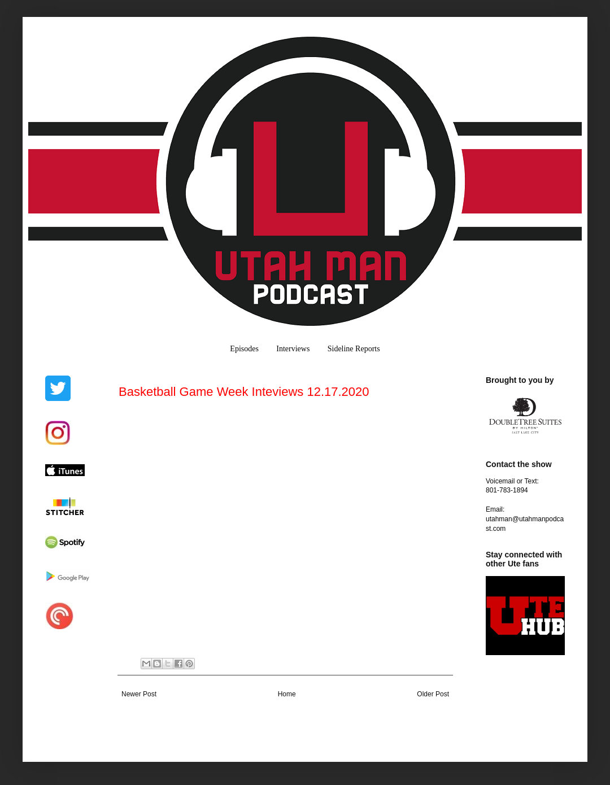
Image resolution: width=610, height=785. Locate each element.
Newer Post (138, 694)
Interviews (293, 348)
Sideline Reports (354, 348)
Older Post (433, 694)
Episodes (244, 348)
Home (287, 694)
